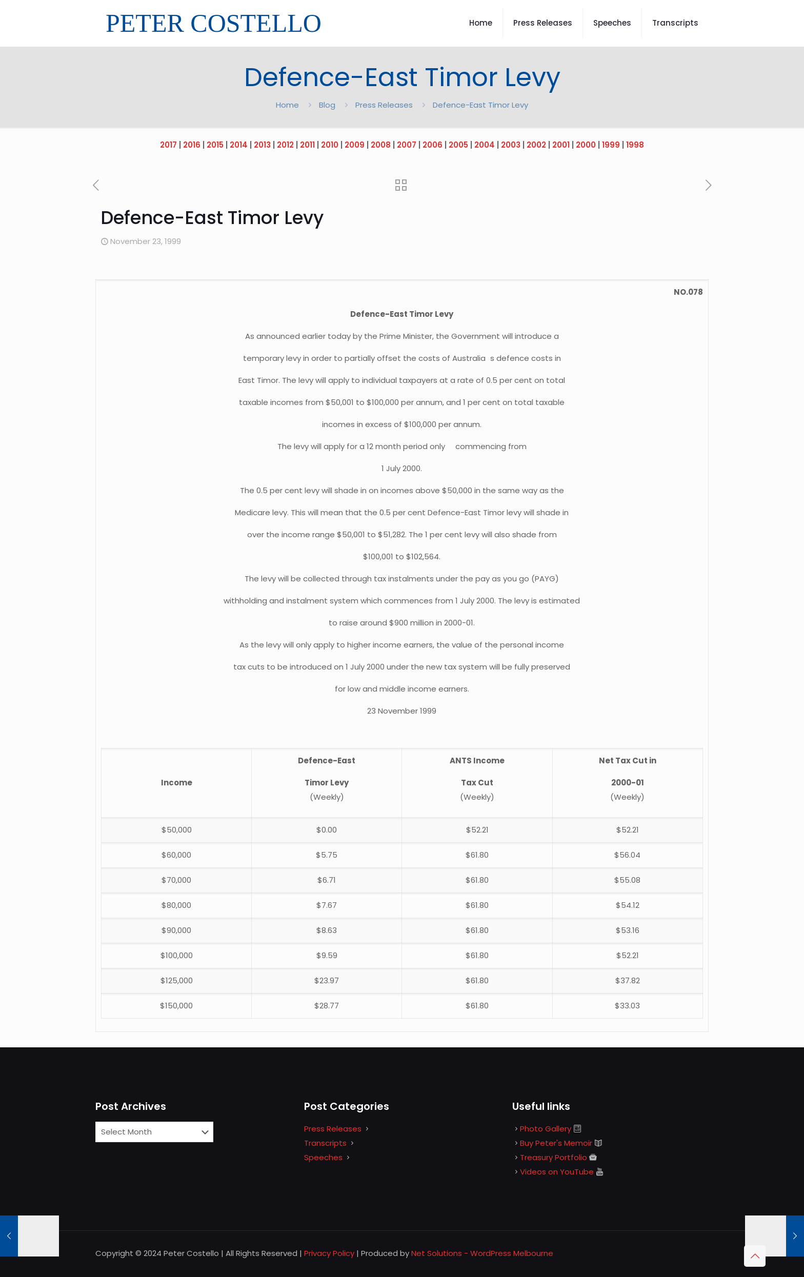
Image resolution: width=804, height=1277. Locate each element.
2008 (381, 144)
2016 (191, 144)
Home (287, 104)
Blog (327, 104)
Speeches (323, 1157)
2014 (239, 144)
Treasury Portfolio (553, 1157)
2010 (329, 144)
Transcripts (325, 1143)
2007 (406, 144)
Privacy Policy (329, 1253)
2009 (355, 144)
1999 (611, 144)
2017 (168, 144)
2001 (561, 144)
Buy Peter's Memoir (556, 1143)
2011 (307, 144)
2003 (510, 144)
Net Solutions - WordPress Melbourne (482, 1253)
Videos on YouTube (557, 1171)
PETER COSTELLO (213, 23)
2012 (285, 144)
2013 (262, 144)
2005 (458, 144)
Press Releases (384, 104)
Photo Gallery (545, 1128)
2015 (215, 144)
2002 (536, 144)
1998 (635, 144)
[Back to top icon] (755, 1256)
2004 (484, 144)
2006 (433, 144)
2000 (586, 144)
